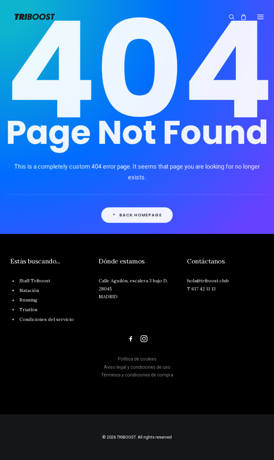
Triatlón (28, 310)
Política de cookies (137, 359)
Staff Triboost (34, 281)
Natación (29, 290)
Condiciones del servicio (46, 319)
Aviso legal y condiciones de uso (137, 367)
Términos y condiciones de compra (137, 374)
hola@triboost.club (208, 281)
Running (28, 300)
